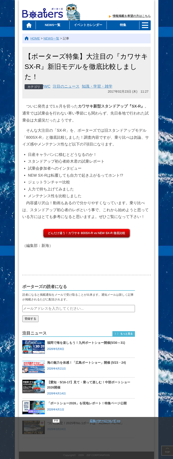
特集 (122, 25)
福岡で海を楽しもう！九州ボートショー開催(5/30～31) (86, 342)
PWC (45, 86)
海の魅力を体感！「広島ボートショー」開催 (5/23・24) (86, 362)
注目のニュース (66, 86)
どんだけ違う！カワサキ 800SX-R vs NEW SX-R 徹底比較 (86, 233)
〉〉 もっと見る (124, 333)
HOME (35, 38)
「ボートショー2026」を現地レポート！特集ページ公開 (87, 403)
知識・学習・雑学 (97, 86)
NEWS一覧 (53, 25)
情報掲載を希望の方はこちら (132, 17)
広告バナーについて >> (105, 421)
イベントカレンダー (87, 25)
